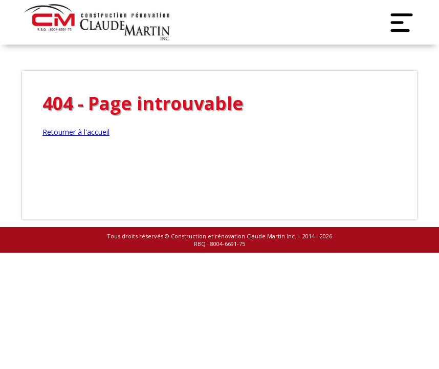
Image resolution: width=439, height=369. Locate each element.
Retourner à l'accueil (75, 132)
